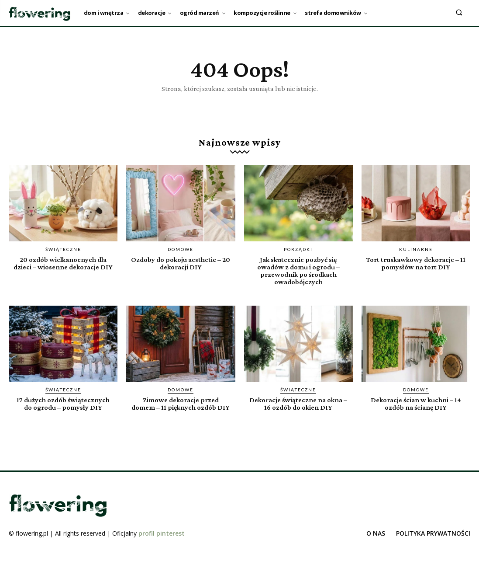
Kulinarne (416, 249)
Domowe (180, 249)
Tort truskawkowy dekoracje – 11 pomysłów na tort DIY (415, 263)
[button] (459, 12)
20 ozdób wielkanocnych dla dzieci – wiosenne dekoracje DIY (63, 267)
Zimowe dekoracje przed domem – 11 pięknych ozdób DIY (180, 407)
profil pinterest (161, 541)
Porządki (298, 249)
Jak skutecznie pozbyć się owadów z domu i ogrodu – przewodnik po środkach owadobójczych (298, 270)
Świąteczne (63, 249)
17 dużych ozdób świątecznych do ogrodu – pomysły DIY (63, 403)
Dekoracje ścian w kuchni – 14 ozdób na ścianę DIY (416, 403)
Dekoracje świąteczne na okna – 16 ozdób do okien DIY (298, 403)
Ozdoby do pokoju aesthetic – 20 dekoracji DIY (180, 263)
